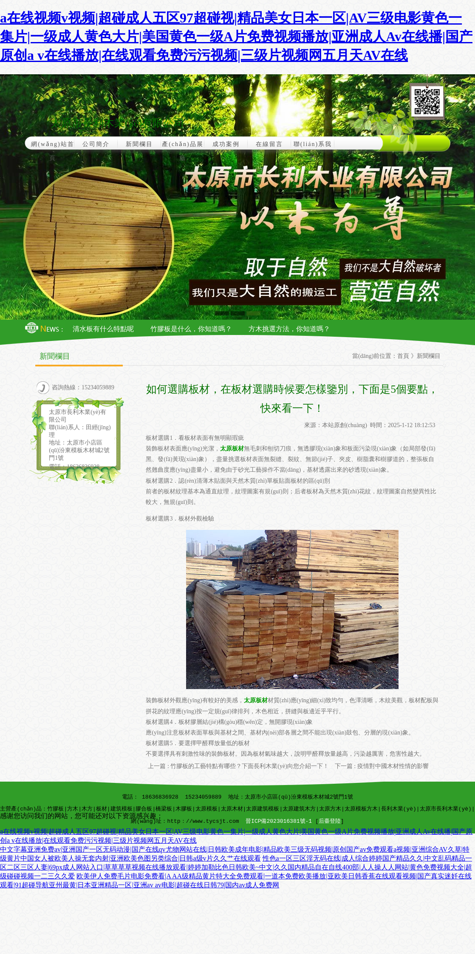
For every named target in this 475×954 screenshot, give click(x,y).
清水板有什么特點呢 (103, 328)
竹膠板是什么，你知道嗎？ (191, 328)
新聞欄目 (139, 144)
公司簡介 (96, 144)
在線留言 (269, 144)
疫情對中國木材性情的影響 (393, 766)
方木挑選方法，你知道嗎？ (289, 328)
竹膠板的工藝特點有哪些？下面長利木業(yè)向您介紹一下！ (249, 766)
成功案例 (226, 144)
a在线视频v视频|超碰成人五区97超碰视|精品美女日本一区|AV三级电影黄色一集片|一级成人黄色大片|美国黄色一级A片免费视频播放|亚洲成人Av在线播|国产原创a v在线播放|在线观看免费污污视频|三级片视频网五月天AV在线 (236, 36)
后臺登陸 (330, 821)
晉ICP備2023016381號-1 (279, 821)
